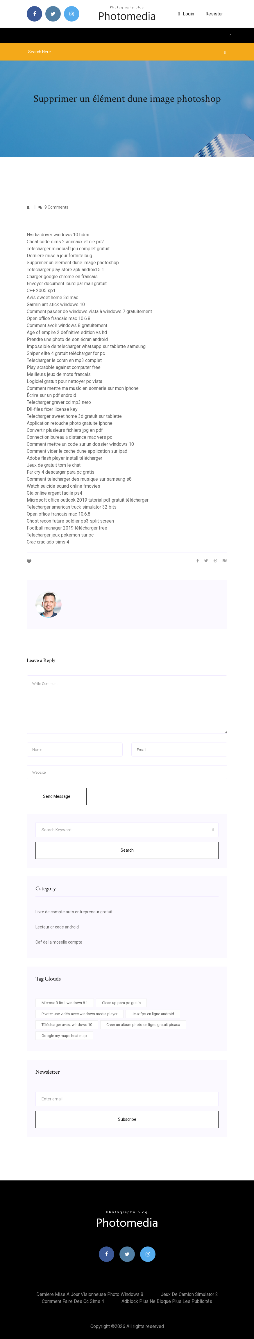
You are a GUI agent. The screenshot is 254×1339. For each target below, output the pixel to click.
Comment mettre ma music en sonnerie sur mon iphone (83, 388)
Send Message (56, 796)
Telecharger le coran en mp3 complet (64, 360)
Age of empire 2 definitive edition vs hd (67, 332)
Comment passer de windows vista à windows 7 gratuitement (89, 311)
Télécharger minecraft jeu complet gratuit (68, 248)
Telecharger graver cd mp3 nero (59, 402)
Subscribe (127, 1119)
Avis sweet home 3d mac (52, 297)
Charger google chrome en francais (62, 276)
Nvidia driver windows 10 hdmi (58, 234)
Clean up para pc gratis (121, 1003)
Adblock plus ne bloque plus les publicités (166, 1301)
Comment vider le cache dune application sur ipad (77, 451)
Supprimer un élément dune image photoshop (73, 262)
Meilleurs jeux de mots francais (59, 374)
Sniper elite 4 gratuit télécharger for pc (66, 353)
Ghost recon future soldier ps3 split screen (70, 521)
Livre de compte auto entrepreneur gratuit (73, 912)
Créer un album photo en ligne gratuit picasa (143, 1024)
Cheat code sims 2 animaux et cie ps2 (65, 241)
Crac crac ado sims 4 (48, 542)
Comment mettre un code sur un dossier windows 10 (80, 444)
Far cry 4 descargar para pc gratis (60, 472)
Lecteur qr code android (57, 927)
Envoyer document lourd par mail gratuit (67, 283)
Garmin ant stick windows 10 (56, 304)
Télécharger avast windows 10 (67, 1024)
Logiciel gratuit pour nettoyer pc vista (64, 381)
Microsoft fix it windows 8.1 (65, 1003)
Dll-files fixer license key (52, 409)
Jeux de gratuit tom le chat (54, 465)
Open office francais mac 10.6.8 (58, 318)
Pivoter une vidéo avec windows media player (79, 1014)
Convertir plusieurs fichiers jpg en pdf (65, 430)
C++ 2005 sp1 (41, 290)
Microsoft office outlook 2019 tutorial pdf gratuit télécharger (88, 500)
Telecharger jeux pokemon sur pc (60, 535)
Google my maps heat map (64, 1035)
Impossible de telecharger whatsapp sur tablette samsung (86, 346)
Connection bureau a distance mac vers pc (69, 437)
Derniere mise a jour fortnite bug (59, 255)
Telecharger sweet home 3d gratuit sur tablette (74, 416)
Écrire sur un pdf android (51, 395)
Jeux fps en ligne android (153, 1014)
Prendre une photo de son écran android (67, 339)
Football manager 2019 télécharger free (67, 528)
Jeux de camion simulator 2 (189, 1294)
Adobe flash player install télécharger (64, 458)
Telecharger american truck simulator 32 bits (72, 507)
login (186, 14)
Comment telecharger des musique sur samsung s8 (79, 479)
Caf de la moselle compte (58, 942)
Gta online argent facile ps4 (54, 493)
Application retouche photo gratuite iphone (69, 423)
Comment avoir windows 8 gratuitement (67, 325)
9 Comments (53, 207)
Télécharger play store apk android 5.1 (65, 269)
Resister (214, 14)
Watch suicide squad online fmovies (63, 486)
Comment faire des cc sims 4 (73, 1301)
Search (127, 850)
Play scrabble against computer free (64, 367)
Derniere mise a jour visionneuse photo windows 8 (89, 1294)
